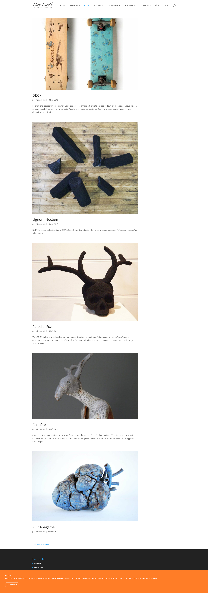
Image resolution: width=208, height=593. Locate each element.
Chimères (39, 424)
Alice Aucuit (41, 100)
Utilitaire (97, 5)
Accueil (63, 5)
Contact (166, 5)
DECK (36, 95)
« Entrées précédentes (41, 544)
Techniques (112, 5)
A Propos (74, 5)
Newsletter (39, 567)
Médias (145, 5)
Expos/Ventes (130, 5)
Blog (157, 5)
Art (85, 5)
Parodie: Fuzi (42, 326)
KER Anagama (43, 527)
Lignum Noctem (45, 219)
